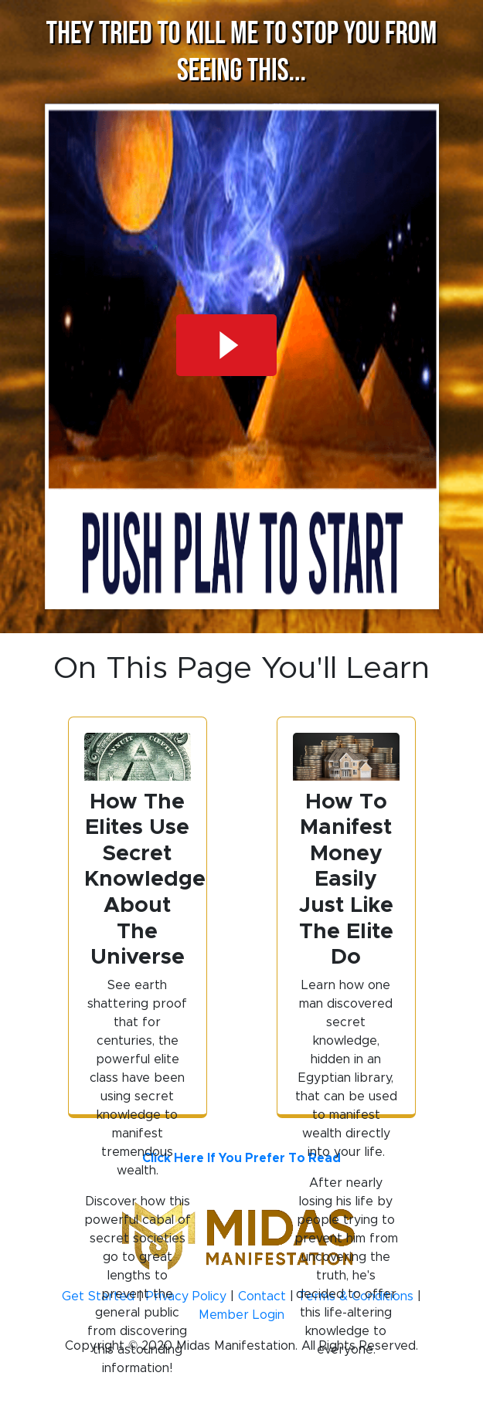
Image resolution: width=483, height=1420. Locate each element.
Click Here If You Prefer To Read (241, 1158)
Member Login (241, 1314)
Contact (262, 1296)
